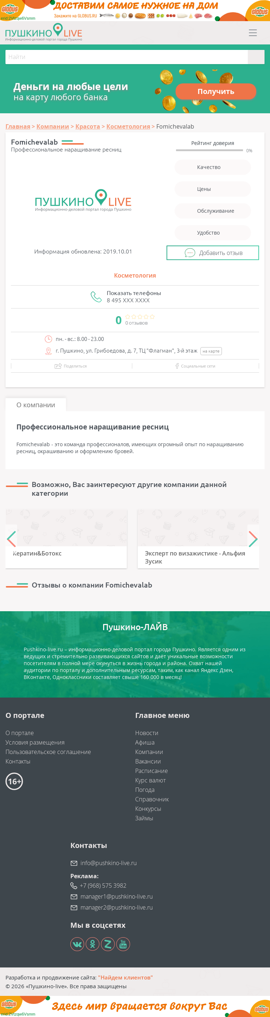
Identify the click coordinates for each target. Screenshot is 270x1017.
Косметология (135, 275)
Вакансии (148, 761)
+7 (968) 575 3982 (103, 885)
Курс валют (150, 780)
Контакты (18, 761)
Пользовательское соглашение (48, 752)
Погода (144, 790)
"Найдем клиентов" (125, 977)
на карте (211, 351)
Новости (147, 733)
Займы (144, 818)
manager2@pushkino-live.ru (117, 907)
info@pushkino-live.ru (109, 863)
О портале (19, 733)
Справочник (152, 799)
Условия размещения (34, 742)
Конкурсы (148, 809)
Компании (149, 752)
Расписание (151, 771)
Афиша (144, 742)
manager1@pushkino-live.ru (117, 896)
